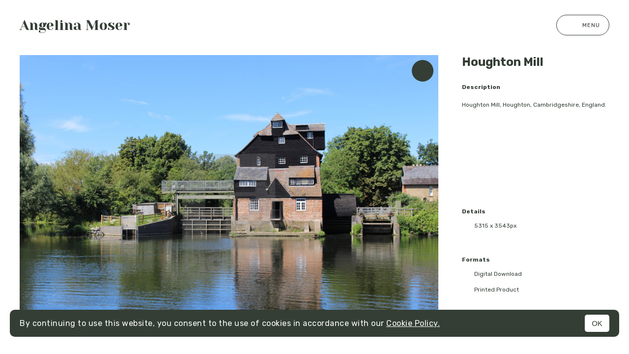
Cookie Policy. (413, 323)
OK (597, 323)
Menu (583, 25)
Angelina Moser (75, 25)
